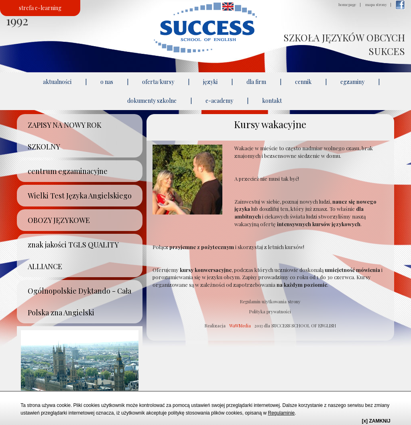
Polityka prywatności (270, 312)
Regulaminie (281, 413)
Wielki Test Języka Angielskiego (80, 195)
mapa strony (376, 4)
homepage (347, 4)
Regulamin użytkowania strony (270, 301)
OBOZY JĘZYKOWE (59, 220)
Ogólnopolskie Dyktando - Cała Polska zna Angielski (79, 301)
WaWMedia (240, 326)
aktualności (57, 82)
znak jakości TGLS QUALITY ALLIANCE (73, 255)
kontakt (272, 100)
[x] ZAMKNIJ (376, 421)
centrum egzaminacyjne (68, 171)
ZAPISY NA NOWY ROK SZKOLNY (65, 135)
